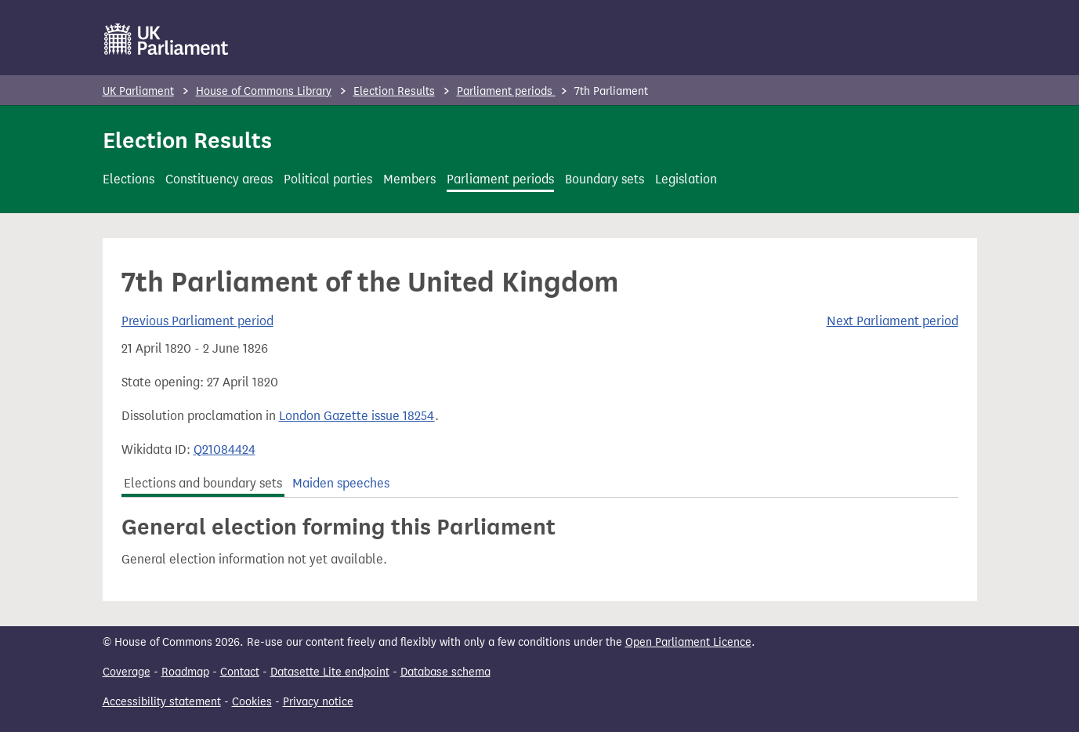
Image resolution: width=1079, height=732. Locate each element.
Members (409, 179)
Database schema (445, 672)
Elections (128, 179)
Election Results (394, 91)
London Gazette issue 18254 (357, 415)
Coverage (126, 672)
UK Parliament (138, 91)
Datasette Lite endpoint (329, 672)
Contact (239, 672)
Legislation (686, 179)
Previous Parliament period (197, 320)
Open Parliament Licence (688, 642)
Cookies (252, 701)
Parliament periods (506, 91)
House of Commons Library (263, 91)
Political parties (328, 179)
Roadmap (185, 672)
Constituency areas (219, 179)
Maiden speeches (340, 483)
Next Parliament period (892, 320)
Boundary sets (604, 179)
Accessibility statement (162, 701)
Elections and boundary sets (203, 483)
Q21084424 (224, 449)
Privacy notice (318, 701)
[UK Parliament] (166, 39)
